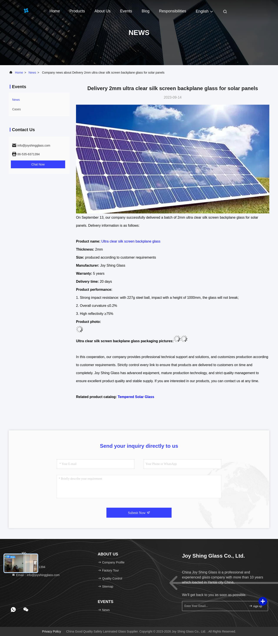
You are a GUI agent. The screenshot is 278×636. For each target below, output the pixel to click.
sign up (255, 606)
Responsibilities (172, 11)
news (32, 72)
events (126, 11)
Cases (16, 109)
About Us (102, 11)
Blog (145, 11)
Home (55, 11)
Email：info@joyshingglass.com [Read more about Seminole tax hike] (36, 575)
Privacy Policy (51, 631)
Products (77, 11)
